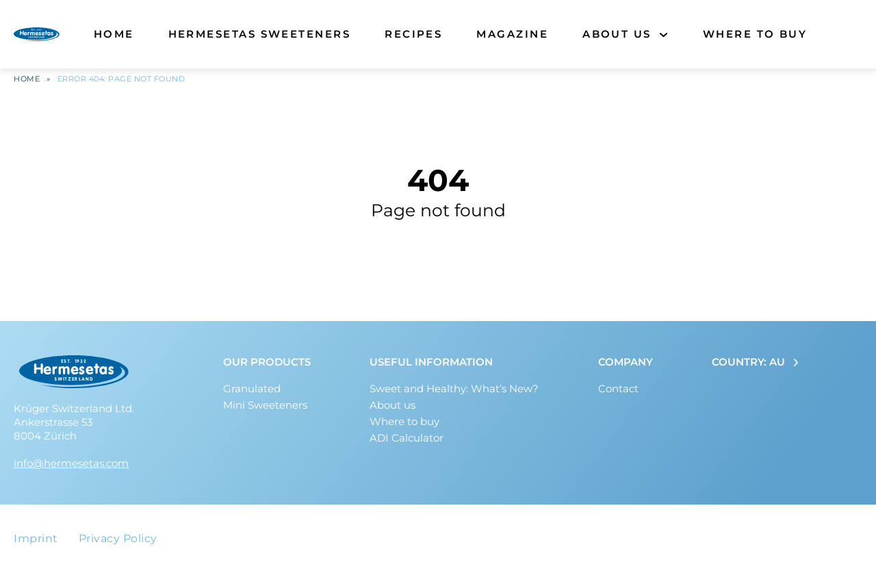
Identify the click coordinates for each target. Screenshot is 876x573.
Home (114, 33)
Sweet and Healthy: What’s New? (454, 388)
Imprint (36, 538)
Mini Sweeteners (265, 404)
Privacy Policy (118, 538)
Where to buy (755, 33)
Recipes (413, 33)
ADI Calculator (406, 437)
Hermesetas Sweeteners (259, 33)
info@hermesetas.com (71, 463)
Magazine (512, 33)
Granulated (252, 388)
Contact (618, 388)
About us (617, 33)
